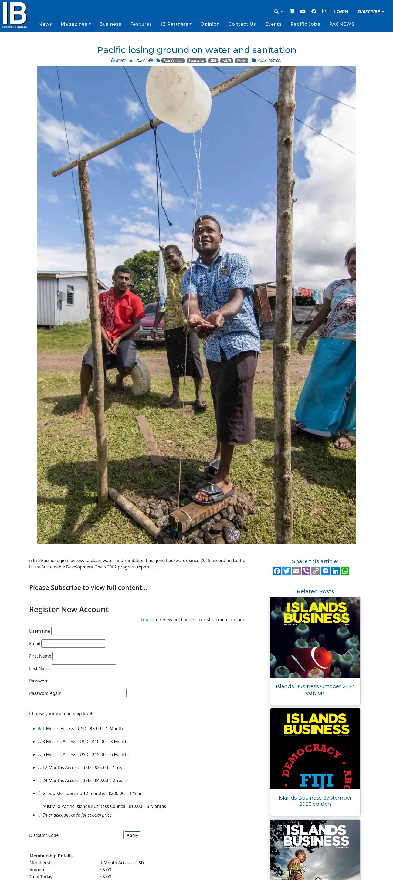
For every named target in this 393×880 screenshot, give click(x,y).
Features (141, 24)
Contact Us (242, 24)
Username (39, 631)
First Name (40, 656)
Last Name (40, 668)
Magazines (74, 24)
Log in (147, 619)
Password (39, 681)
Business (110, 24)
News (45, 24)
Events (273, 24)
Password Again (45, 693)
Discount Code (44, 835)
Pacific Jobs (305, 24)
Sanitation (196, 61)
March (274, 60)
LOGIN (341, 12)
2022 (262, 60)
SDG (213, 61)
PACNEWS (342, 24)
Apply (132, 835)
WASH (226, 61)
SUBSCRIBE (369, 12)
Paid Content (173, 61)
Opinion (210, 24)
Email (34, 644)
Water (241, 61)
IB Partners (174, 24)
